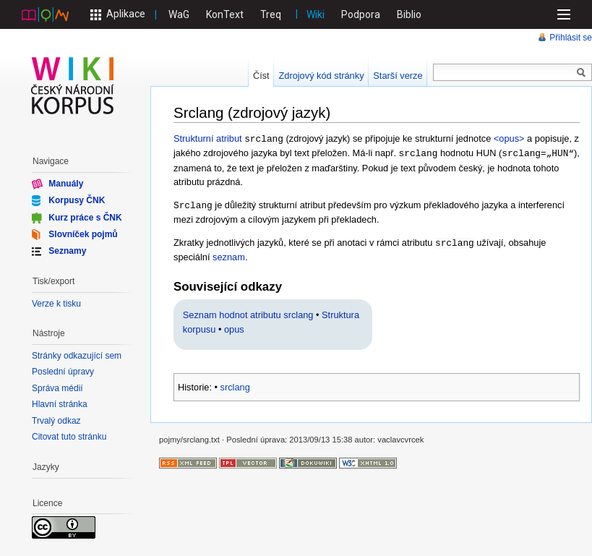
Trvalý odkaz (56, 421)
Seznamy (67, 251)
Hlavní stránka (59, 404)
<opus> (509, 138)
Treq (270, 14)
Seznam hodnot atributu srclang (248, 312)
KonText (225, 14)
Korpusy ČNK (76, 200)
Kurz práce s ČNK (84, 217)
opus (234, 326)
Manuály (65, 184)
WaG (178, 14)
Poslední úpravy (63, 372)
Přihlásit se (570, 38)
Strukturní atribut (207, 138)
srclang (235, 384)
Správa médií (57, 388)
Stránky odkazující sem (76, 356)
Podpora (360, 14)
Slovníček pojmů (82, 234)
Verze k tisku (56, 304)
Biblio (409, 14)
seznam (229, 254)
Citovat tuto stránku (69, 437)
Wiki (315, 14)
